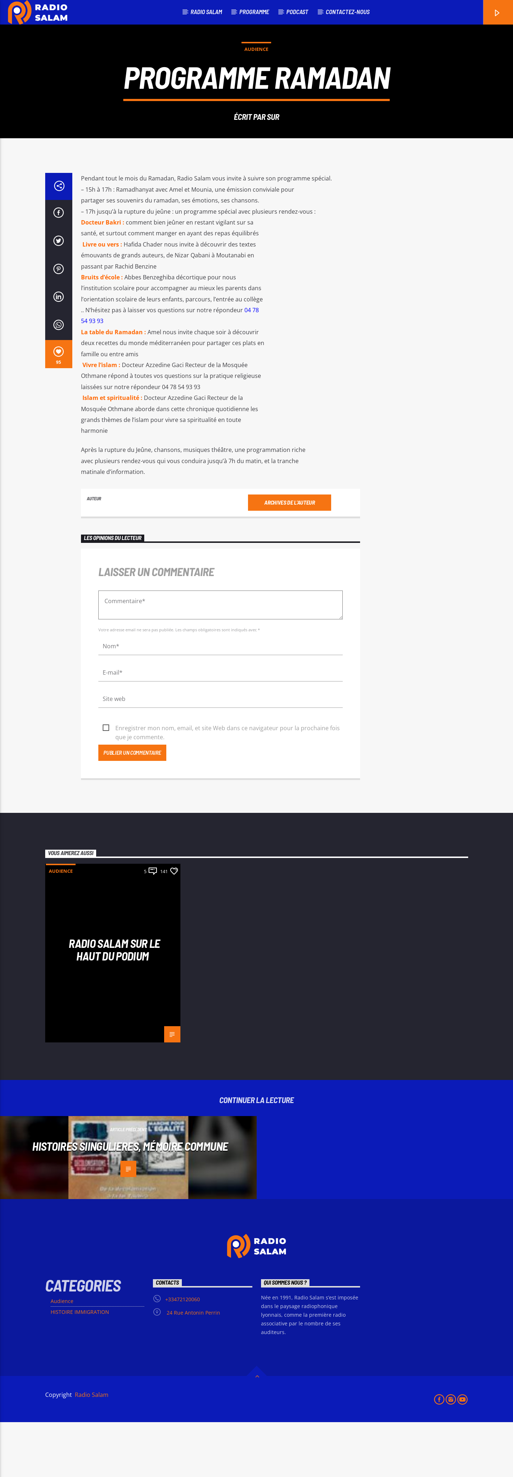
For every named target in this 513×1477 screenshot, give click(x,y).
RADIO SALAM (206, 11)
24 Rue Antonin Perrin (192, 1367)
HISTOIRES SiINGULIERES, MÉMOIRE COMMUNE (130, 1201)
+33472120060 (182, 1354)
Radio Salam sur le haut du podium (114, 1004)
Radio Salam (90, 1450)
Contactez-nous (347, 11)
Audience (256, 76)
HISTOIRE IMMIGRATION (80, 1366)
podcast (297, 11)
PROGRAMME (254, 11)
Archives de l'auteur (289, 557)
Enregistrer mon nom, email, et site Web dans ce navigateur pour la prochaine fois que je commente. (227, 783)
